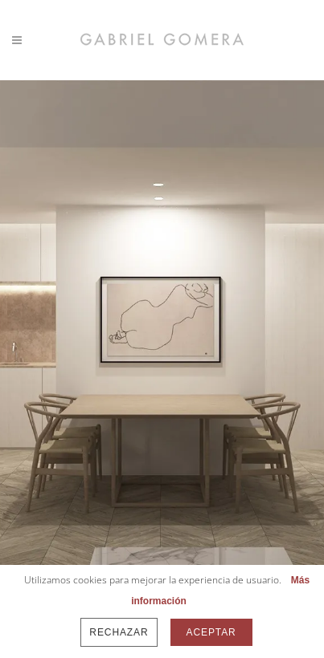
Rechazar (118, 632)
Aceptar (211, 632)
